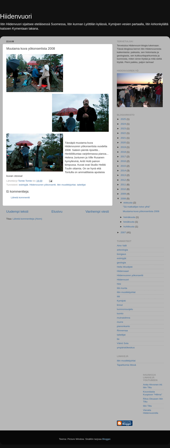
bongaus (121, 254)
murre (120, 322)
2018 (124, 152)
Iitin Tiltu (147, 406)
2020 (124, 142)
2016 (124, 161)
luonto (120, 313)
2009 (124, 193)
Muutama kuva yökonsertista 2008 (141, 211)
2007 (124, 232)
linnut (120, 305)
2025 (124, 119)
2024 (124, 124)
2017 (124, 156)
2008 (124, 198)
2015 (124, 166)
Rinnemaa (122, 330)
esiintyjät (23, 184)
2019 (124, 147)
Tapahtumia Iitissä (126, 365)
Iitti (118, 296)
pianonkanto (123, 326)
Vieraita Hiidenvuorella (150, 411)
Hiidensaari (123, 271)
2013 (124, 175)
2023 (124, 128)
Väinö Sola (122, 343)
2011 (124, 184)
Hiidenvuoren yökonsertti (42, 184)
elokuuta (128, 202)
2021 (124, 138)
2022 (124, 133)
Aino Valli (122, 245)
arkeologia (122, 249)
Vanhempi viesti (97, 211)
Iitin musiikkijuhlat (66, 184)
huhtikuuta (129, 226)
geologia (121, 262)
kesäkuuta (129, 221)
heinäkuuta (129, 217)
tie (118, 339)
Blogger (106, 439)
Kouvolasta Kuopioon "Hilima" (152, 393)
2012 (124, 180)
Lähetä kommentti (20, 197)
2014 (124, 170)
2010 (124, 189)
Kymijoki (121, 300)
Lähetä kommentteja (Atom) (27, 218)
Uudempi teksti (17, 211)
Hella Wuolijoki (124, 267)
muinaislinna (123, 317)
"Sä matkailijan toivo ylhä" (136, 206)
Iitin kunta (122, 288)
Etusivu (57, 211)
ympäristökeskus (126, 347)
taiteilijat (81, 184)
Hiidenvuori (16, 16)
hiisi (119, 284)
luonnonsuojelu (125, 309)
